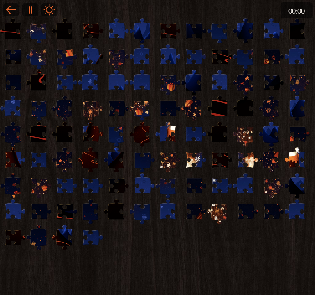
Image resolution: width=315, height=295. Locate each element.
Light (49, 9)
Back (11, 9)
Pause (30, 9)
